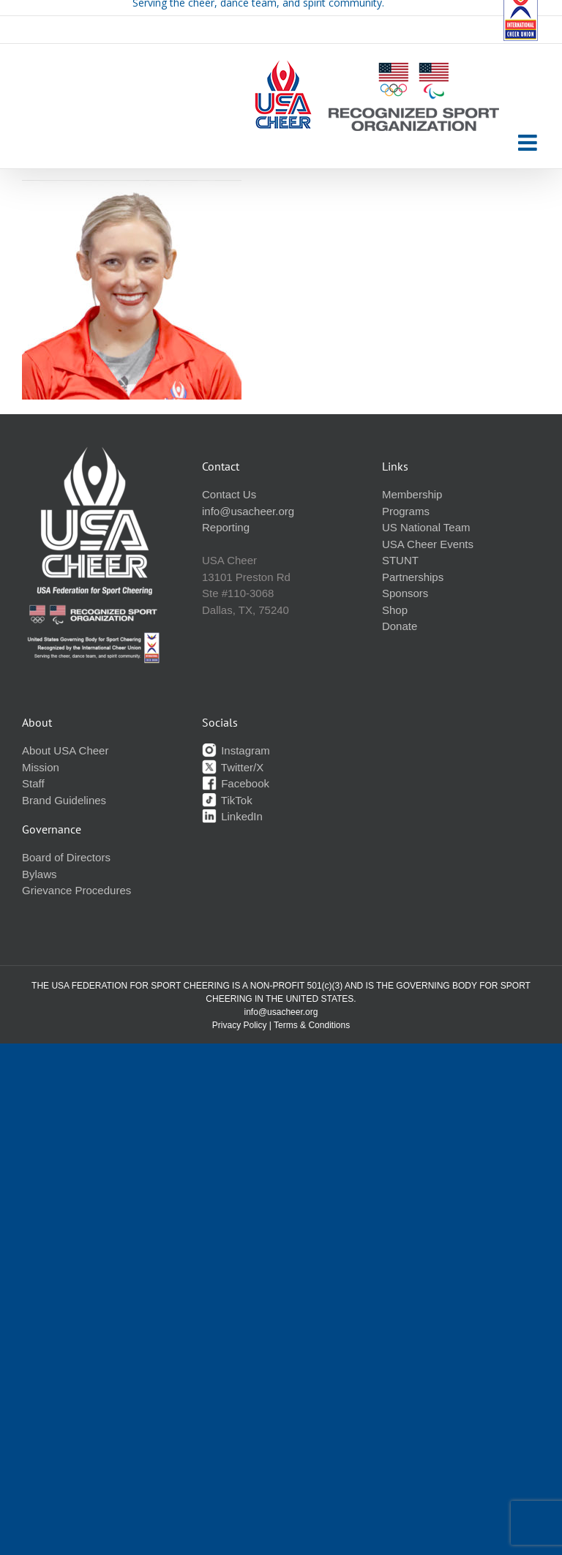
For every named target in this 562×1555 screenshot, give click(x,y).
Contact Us (229, 494)
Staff (33, 783)
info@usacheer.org (248, 511)
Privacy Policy (239, 1025)
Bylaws (39, 874)
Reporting (226, 527)
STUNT (400, 560)
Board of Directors (66, 857)
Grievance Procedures (76, 890)
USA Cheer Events (427, 544)
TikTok (227, 800)
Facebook (235, 783)
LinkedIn (232, 816)
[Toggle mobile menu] (529, 143)
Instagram (236, 750)
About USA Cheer (65, 750)
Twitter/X (232, 767)
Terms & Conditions (312, 1025)
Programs (406, 511)
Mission (40, 767)
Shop (395, 610)
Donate (399, 626)
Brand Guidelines (64, 800)
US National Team (426, 527)
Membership (412, 494)
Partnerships (412, 577)
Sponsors (405, 593)
